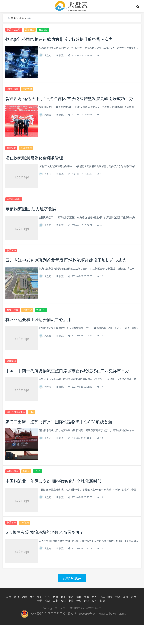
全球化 (37, 471)
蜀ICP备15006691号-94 (82, 613)
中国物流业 (12, 471)
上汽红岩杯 (12, 88)
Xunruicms (119, 613)
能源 (47, 600)
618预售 (25, 522)
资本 (94, 600)
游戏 (125, 597)
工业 (55, 600)
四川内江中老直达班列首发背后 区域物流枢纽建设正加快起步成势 (65, 260)
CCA (32, 412)
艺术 (133, 597)
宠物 (71, 600)
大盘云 (47, 55)
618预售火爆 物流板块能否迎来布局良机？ (44, 532)
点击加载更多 (72, 578)
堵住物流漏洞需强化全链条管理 (34, 157)
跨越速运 (29, 29)
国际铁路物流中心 (16, 412)
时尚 (110, 597)
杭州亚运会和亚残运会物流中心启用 (38, 319)
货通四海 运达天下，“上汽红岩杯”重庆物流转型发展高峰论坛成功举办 (69, 98)
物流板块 (11, 522)
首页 (13, 18)
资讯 (16, 597)
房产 (94, 597)
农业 (63, 600)
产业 (86, 600)
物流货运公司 (13, 29)
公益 (79, 600)
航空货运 (43, 29)
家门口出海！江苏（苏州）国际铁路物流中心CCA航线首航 (58, 421)
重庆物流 (27, 88)
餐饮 (86, 597)
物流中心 (40, 309)
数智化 (26, 471)
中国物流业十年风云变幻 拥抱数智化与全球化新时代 (53, 481)
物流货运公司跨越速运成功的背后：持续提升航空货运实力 (59, 39)
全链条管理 (26, 148)
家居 (71, 597)
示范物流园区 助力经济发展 (30, 209)
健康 (63, 597)
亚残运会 (27, 309)
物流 (21, 18)
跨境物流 (11, 360)
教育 (55, 597)
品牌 (24, 597)
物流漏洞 (11, 148)
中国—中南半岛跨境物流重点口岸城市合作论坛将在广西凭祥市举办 (67, 370)
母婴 (39, 600)
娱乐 (39, 597)
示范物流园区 (13, 199)
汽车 (102, 597)
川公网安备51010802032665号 (43, 613)
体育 (79, 597)
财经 (32, 597)
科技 (47, 597)
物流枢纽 (11, 250)
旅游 (118, 597)
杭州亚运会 (12, 309)
